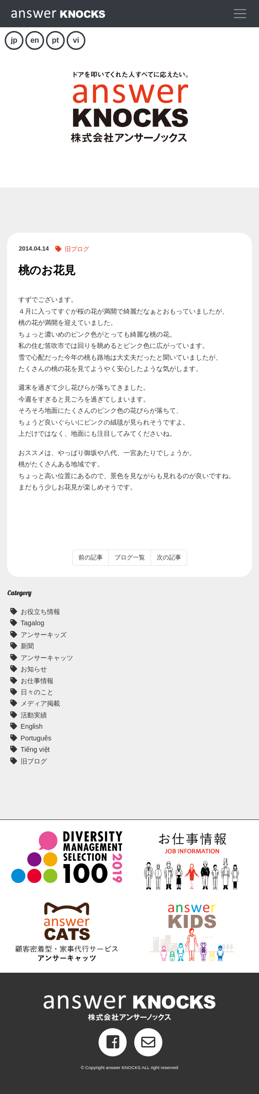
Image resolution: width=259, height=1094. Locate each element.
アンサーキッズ (44, 634)
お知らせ (34, 669)
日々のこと (37, 692)
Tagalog (32, 623)
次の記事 (169, 557)
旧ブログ (77, 248)
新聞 (27, 646)
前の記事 (90, 557)
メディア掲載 (40, 703)
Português (36, 738)
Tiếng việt (35, 749)
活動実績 (34, 715)
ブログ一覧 (129, 557)
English (32, 726)
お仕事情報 (37, 681)
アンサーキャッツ (47, 657)
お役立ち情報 (40, 611)
